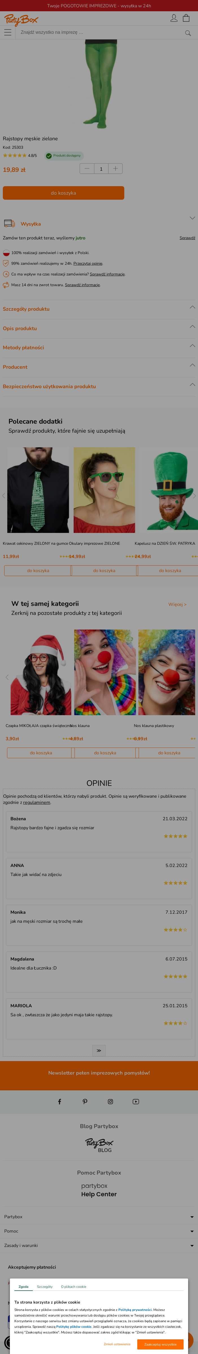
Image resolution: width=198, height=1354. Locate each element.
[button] (11, 1342)
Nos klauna (80, 725)
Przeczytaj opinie (87, 263)
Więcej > (177, 604)
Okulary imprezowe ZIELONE (94, 543)
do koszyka (63, 193)
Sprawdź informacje (107, 274)
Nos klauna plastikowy (154, 725)
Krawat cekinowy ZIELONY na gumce (35, 543)
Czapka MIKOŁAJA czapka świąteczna (39, 725)
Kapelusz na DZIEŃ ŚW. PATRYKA (165, 543)
